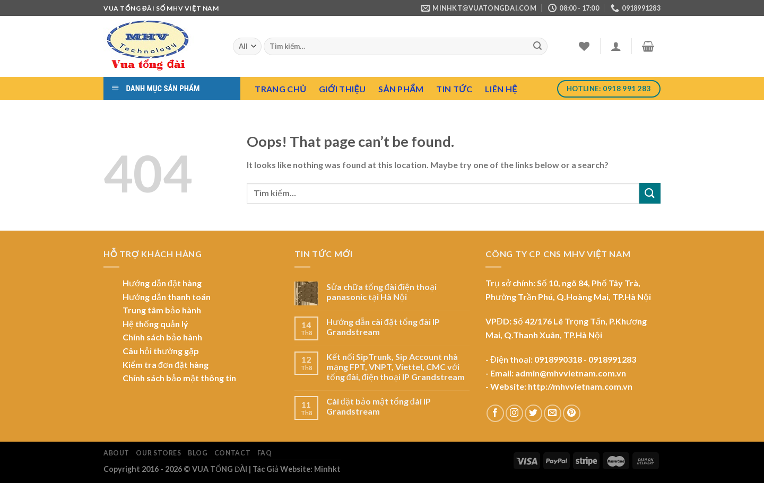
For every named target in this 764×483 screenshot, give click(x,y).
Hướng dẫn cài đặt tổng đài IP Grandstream (383, 327)
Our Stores (158, 453)
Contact (232, 453)
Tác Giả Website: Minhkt (297, 468)
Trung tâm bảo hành (162, 310)
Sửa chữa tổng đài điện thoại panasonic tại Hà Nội (381, 292)
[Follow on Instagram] (514, 413)
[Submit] (538, 47)
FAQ (264, 453)
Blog (197, 453)
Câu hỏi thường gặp (161, 351)
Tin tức (454, 89)
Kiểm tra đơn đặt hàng (166, 364)
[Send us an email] (552, 413)
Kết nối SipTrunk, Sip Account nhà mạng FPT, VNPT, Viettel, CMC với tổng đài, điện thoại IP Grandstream (395, 367)
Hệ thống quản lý (155, 324)
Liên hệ (501, 89)
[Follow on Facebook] (495, 413)
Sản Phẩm (400, 89)
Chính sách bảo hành (162, 337)
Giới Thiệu (342, 89)
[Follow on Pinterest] (571, 413)
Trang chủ (280, 89)
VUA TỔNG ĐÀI (219, 468)
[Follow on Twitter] (533, 413)
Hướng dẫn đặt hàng (162, 283)
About (116, 453)
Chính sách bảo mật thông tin (179, 378)
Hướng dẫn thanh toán (167, 297)
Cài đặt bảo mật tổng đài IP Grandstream (378, 406)
